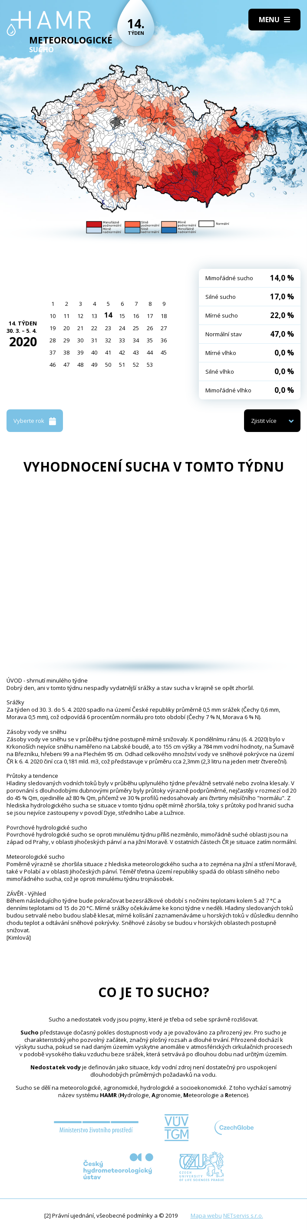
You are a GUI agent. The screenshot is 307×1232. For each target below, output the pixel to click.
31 (94, 340)
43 (136, 352)
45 (164, 352)
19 (53, 328)
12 (80, 316)
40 (94, 352)
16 (136, 316)
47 (66, 364)
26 (150, 328)
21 (80, 328)
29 (66, 340)
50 (108, 364)
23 (108, 328)
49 (94, 364)
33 (122, 340)
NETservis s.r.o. (243, 1215)
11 (66, 316)
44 (150, 352)
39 (80, 352)
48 (80, 364)
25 (136, 328)
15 (122, 316)
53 (150, 364)
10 (53, 316)
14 (108, 315)
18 (164, 316)
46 (53, 364)
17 (150, 316)
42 (122, 352)
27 (164, 328)
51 (122, 364)
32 (108, 340)
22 (94, 328)
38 (66, 352)
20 (66, 328)
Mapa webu (206, 1215)
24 (122, 328)
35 (150, 340)
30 (80, 340)
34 (136, 340)
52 (136, 364)
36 (164, 340)
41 (108, 352)
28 (53, 340)
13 (94, 316)
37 (53, 352)
